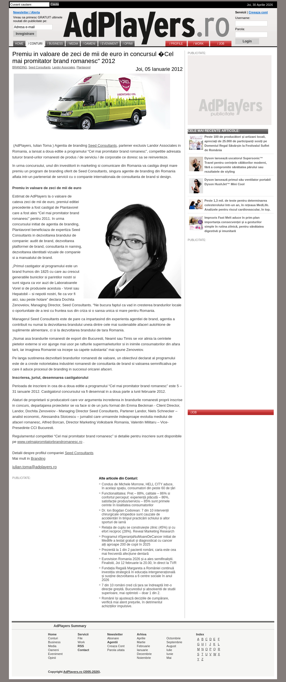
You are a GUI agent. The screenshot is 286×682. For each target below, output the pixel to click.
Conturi (53, 638)
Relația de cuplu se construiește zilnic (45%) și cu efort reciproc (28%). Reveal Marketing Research (138, 529)
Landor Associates (63, 67)
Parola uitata (116, 650)
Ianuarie (142, 650)
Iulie (169, 650)
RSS (81, 646)
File (80, 638)
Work (81, 642)
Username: (242, 18)
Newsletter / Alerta (26, 12)
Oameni (53, 650)
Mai (168, 657)
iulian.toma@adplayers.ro (34, 467)
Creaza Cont (116, 646)
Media (52, 646)
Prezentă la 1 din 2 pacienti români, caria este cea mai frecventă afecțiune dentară (139, 552)
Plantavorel (83, 67)
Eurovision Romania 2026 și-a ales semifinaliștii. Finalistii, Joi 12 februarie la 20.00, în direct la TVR (139, 561)
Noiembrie (144, 657)
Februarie (143, 646)
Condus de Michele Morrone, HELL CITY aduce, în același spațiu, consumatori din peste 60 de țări (138, 486)
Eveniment (55, 654)
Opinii (52, 657)
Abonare (113, 638)
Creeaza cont (258, 12)
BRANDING (19, 67)
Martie (141, 642)
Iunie (169, 654)
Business (54, 642)
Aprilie (141, 638)
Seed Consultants (39, 67)
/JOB (193, 412)
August (171, 646)
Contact (83, 650)
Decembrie (144, 654)
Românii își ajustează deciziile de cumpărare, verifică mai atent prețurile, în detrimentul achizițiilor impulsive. (135, 602)
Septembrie (174, 642)
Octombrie (173, 638)
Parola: (240, 29)
